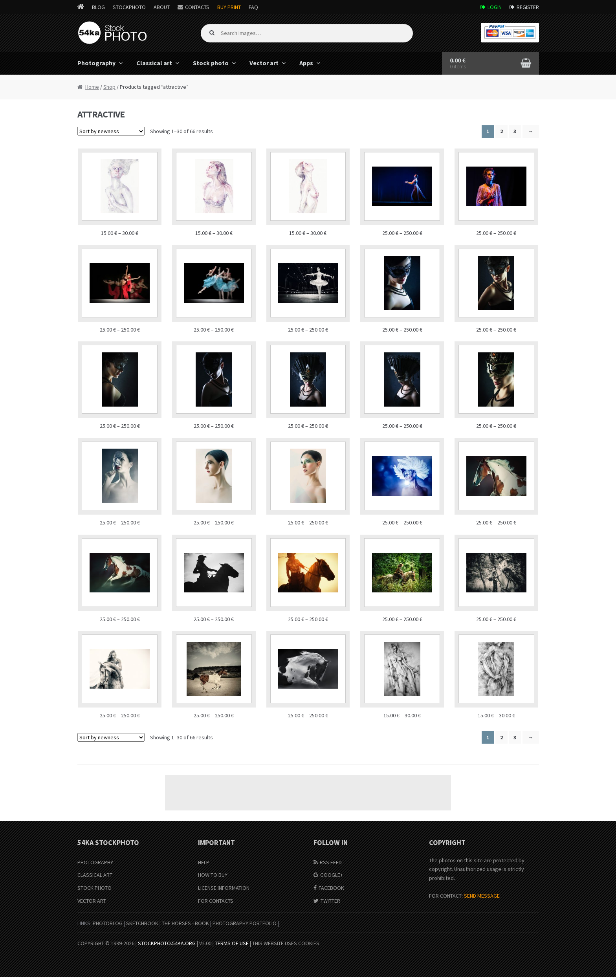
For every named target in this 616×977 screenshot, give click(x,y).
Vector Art (91, 900)
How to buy (212, 874)
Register (528, 7)
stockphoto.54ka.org (167, 943)
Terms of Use (232, 943)
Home (92, 86)
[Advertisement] (308, 792)
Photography (96, 63)
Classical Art (94, 874)
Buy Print (229, 7)
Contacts (197, 7)
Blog (98, 7)
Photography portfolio (245, 923)
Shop (109, 86)
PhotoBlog (108, 923)
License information (223, 887)
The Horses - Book (185, 923)
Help (203, 862)
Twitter (330, 900)
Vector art (264, 63)
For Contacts (215, 900)
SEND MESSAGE (482, 895)
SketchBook (142, 923)
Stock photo (211, 63)
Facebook (331, 887)
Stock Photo (94, 887)
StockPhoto (129, 7)
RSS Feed (331, 862)
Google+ (331, 874)
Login (495, 7)
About (162, 7)
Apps (306, 63)
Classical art (154, 63)
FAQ (253, 7)
